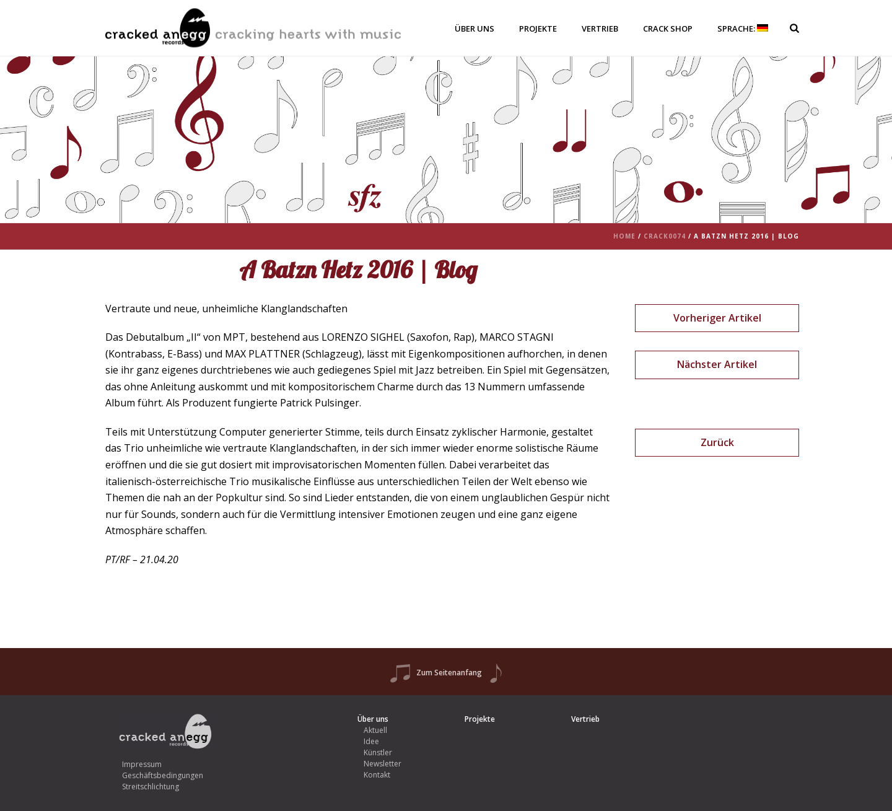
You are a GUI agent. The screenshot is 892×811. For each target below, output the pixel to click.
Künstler (378, 752)
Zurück (717, 442)
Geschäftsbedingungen (162, 775)
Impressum (142, 764)
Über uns (474, 28)
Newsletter (382, 763)
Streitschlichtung (150, 786)
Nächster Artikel (717, 364)
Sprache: (742, 28)
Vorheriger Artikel (717, 318)
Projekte (538, 28)
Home (624, 236)
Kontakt (377, 774)
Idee (371, 741)
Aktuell (375, 730)
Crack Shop (668, 28)
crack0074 (665, 236)
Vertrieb (600, 28)
